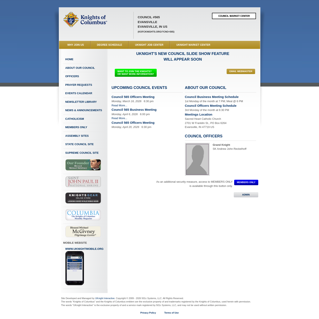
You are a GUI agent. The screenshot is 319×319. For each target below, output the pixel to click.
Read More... (119, 105)
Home (69, 59)
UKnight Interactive (105, 298)
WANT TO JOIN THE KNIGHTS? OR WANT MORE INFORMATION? (136, 72)
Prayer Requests (78, 84)
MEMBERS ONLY (246, 182)
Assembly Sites (77, 135)
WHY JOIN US (75, 44)
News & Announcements (83, 110)
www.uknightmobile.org (84, 266)
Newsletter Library (81, 101)
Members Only (76, 127)
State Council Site (79, 144)
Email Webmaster (240, 71)
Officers (72, 76)
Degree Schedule (109, 44)
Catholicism (74, 118)
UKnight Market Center (193, 44)
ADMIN (246, 194)
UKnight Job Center (149, 44)
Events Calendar (78, 93)
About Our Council (80, 67)
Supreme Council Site (82, 152)
